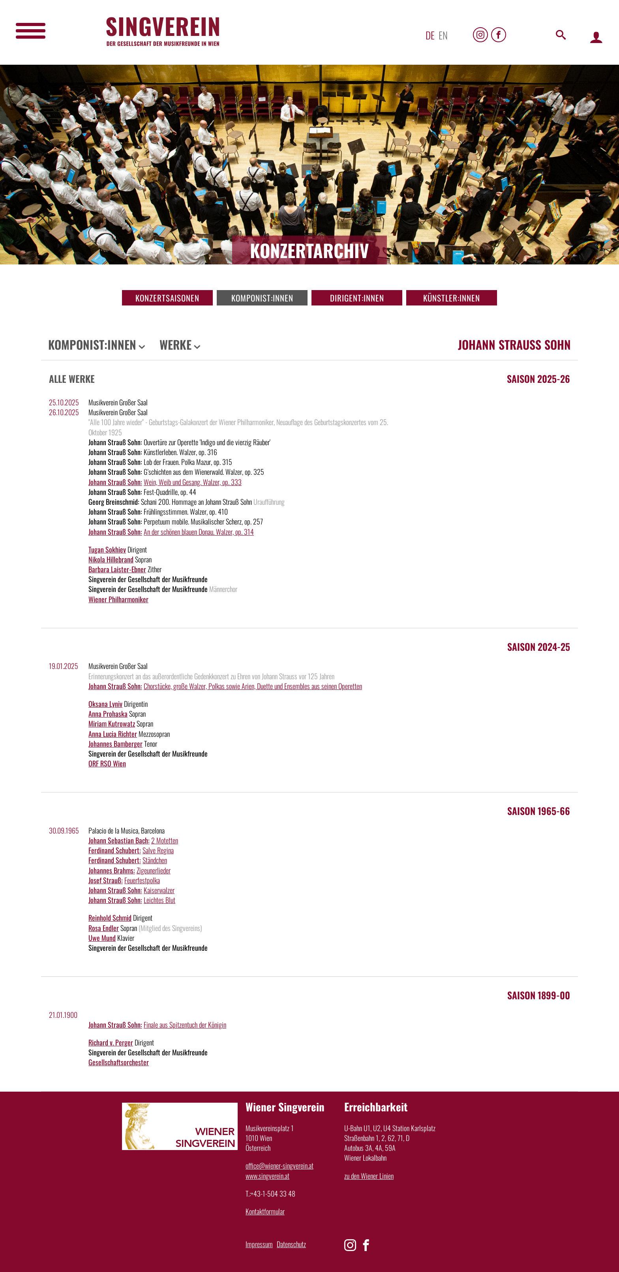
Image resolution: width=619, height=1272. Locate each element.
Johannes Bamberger (115, 743)
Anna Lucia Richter (112, 734)
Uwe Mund (102, 938)
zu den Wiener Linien (369, 1176)
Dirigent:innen (357, 298)
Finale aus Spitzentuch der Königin (185, 1024)
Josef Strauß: (105, 880)
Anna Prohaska (108, 713)
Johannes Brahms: (111, 870)
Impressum (259, 1244)
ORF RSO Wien (107, 763)
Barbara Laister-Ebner (117, 569)
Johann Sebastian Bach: (119, 840)
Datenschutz (291, 1244)
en (443, 35)
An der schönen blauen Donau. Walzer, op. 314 (199, 531)
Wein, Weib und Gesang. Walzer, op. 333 (193, 482)
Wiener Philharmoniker (118, 599)
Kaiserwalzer (159, 890)
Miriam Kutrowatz (111, 723)
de (430, 35)
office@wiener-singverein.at (279, 1165)
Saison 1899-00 (538, 995)
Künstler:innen (451, 298)
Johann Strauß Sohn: (115, 482)
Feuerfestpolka (142, 880)
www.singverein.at (267, 1176)
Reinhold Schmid (109, 917)
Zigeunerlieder (154, 870)
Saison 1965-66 (538, 811)
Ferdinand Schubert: (114, 850)
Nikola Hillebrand (110, 559)
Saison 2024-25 (538, 646)
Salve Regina (158, 850)
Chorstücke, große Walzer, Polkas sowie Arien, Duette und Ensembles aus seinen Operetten (253, 686)
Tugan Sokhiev (107, 549)
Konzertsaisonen (167, 298)
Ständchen (155, 860)
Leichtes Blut (159, 900)
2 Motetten (164, 840)
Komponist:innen (262, 298)
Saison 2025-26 (538, 378)
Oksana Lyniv (105, 704)
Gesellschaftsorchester (118, 1062)
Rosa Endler (103, 928)
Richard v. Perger (110, 1042)
